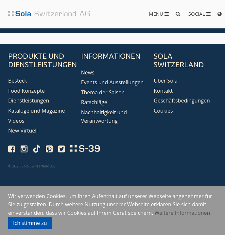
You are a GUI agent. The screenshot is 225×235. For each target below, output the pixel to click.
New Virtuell (23, 130)
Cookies (163, 110)
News (88, 72)
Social (199, 13)
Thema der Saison (103, 92)
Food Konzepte (26, 90)
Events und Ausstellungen (112, 82)
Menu (159, 13)
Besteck (17, 80)
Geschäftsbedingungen (182, 100)
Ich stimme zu (30, 223)
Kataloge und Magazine (36, 110)
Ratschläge (94, 102)
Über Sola (165, 80)
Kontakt (163, 90)
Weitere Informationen (182, 212)
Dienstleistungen (28, 100)
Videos (16, 120)
